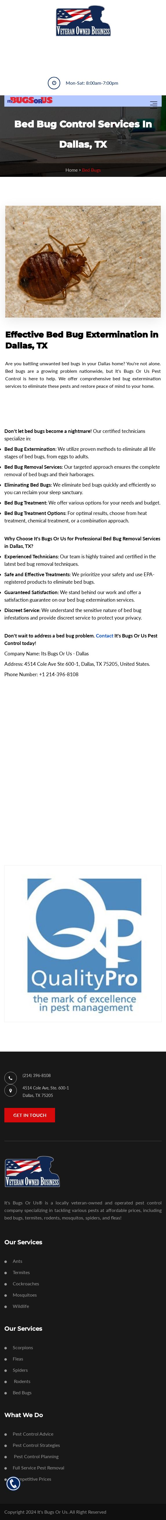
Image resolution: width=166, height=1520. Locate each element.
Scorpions (18, 1347)
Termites (17, 1272)
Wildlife (16, 1306)
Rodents (17, 1381)
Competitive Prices (27, 1479)
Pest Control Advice (28, 1433)
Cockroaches (21, 1283)
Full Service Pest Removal (34, 1467)
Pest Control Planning (31, 1456)
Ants (13, 1261)
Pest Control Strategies (32, 1445)
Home (71, 170)
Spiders (16, 1370)
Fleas (13, 1358)
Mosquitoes (20, 1294)
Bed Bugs (18, 1392)
